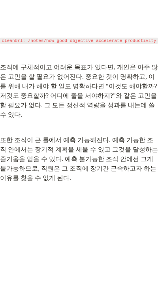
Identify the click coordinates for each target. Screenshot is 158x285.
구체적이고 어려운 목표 (54, 67)
